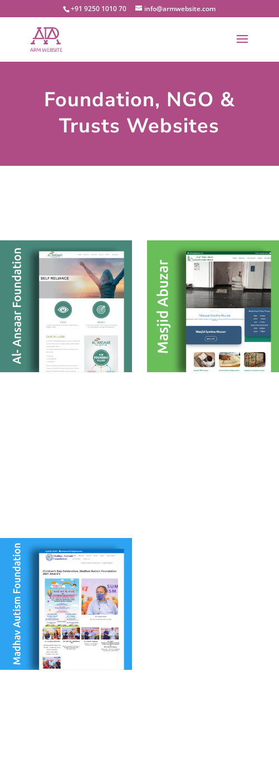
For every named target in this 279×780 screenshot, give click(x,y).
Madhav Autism (66, 615)
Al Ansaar (66, 317)
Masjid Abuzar (213, 317)
